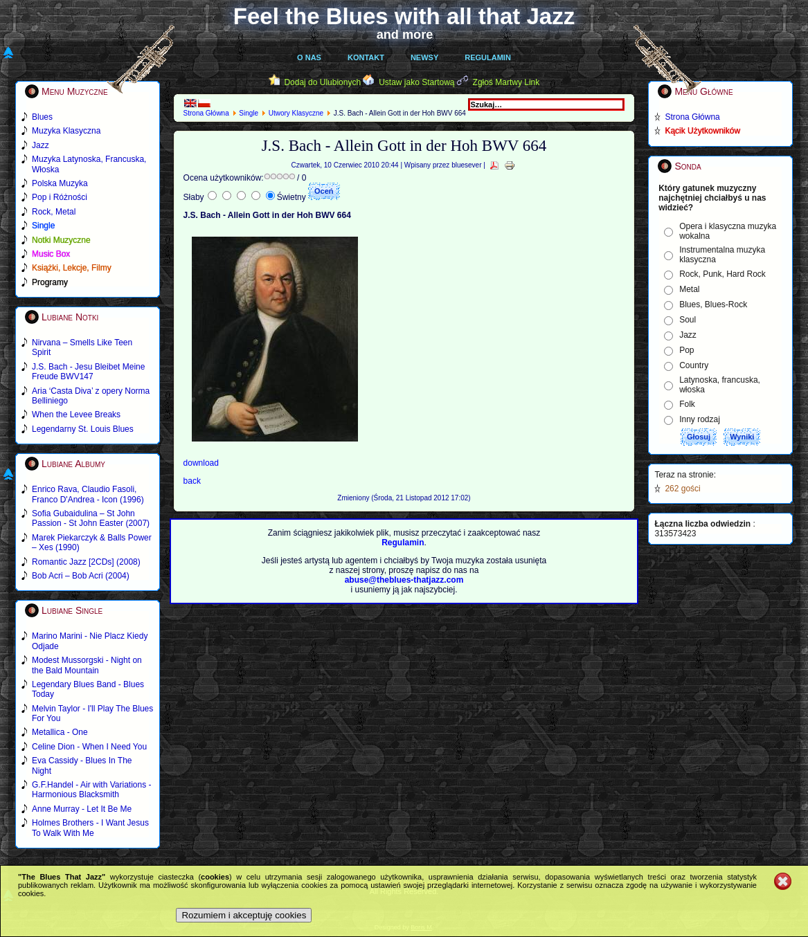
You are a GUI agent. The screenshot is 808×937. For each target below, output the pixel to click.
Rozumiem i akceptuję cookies (243, 915)
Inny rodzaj (699, 419)
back (192, 481)
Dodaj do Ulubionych (322, 82)
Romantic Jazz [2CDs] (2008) (86, 562)
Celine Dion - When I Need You (89, 747)
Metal (689, 289)
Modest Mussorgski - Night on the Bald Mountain (87, 665)
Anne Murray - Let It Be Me (82, 809)
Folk (687, 404)
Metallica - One (60, 732)
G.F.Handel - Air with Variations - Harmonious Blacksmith (92, 789)
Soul (687, 320)
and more (405, 35)
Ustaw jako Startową (416, 82)
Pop (686, 350)
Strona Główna (206, 113)
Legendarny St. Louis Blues (83, 429)
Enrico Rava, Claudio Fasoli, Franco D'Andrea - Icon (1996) (88, 494)
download (201, 463)
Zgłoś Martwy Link (506, 82)
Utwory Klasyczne (296, 113)
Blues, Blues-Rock (713, 304)
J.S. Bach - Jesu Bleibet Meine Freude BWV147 (88, 371)
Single (248, 113)
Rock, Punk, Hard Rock (722, 274)
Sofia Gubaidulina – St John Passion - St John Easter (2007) (91, 518)
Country (693, 365)
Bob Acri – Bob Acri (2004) (80, 576)
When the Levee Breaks (76, 414)
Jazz (688, 335)
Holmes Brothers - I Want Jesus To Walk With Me (90, 827)
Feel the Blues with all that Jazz (404, 16)
